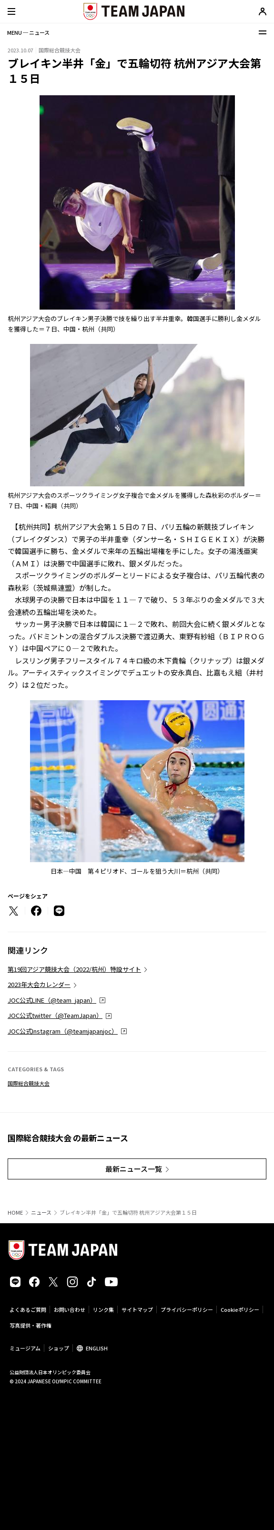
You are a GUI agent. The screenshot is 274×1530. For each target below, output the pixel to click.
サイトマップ (137, 1309)
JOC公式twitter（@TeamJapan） (55, 1015)
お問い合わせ (69, 1309)
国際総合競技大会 (29, 1083)
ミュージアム (25, 1348)
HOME (15, 1212)
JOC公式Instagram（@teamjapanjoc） (63, 1031)
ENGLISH (97, 1348)
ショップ (58, 1348)
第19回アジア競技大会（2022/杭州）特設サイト (74, 969)
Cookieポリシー (240, 1309)
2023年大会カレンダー (39, 984)
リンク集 (103, 1309)
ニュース (41, 1212)
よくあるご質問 (28, 1309)
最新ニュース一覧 (133, 1169)
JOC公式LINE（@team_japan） (52, 1000)
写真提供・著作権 (30, 1325)
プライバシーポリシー (187, 1309)
